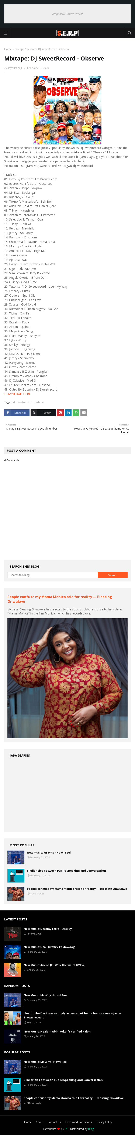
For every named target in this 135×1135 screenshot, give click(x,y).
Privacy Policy (104, 1122)
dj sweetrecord (22, 402)
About (39, 1122)
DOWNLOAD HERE (17, 394)
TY (66, 1129)
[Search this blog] (52, 575)
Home (8, 49)
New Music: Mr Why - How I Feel (49, 852)
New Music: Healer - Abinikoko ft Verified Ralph (57, 1031)
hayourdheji (14, 68)
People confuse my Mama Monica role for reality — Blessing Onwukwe (77, 889)
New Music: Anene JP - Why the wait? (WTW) (54, 965)
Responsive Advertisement (67, 14)
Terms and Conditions (78, 1122)
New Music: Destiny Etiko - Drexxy (48, 929)
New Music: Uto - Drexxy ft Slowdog (49, 947)
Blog (91, 1129)
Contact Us (54, 1122)
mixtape (19, 49)
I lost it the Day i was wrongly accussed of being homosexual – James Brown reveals (73, 1015)
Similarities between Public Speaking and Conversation (66, 871)
